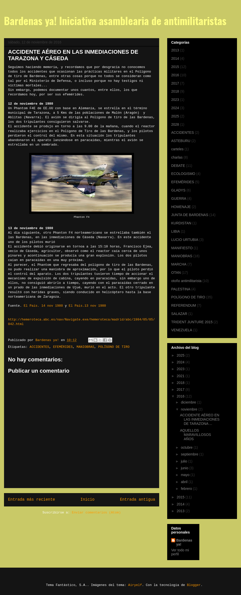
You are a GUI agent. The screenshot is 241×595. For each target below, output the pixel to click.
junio (185, 468)
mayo (185, 475)
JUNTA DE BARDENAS (189, 215)
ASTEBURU (180, 141)
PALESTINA (180, 289)
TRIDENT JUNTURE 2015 (192, 322)
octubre (187, 447)
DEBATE (178, 166)
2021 (181, 376)
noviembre (189, 409)
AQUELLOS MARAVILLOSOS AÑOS (195, 434)
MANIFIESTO (182, 248)
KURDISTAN (181, 223)
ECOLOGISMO (183, 174)
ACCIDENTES (39, 347)
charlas (177, 157)
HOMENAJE (181, 207)
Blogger (194, 585)
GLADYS (178, 190)
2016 (175, 75)
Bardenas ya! (184, 542)
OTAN (176, 273)
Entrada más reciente (31, 499)
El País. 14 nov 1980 (43, 306)
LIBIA (175, 231)
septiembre (190, 454)
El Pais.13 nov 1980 (87, 306)
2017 (175, 83)
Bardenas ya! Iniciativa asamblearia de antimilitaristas (115, 20)
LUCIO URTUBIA (184, 240)
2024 (175, 108)
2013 (175, 50)
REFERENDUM (183, 305)
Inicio (87, 499)
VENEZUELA (181, 330)
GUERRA (178, 198)
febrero (187, 489)
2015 (175, 67)
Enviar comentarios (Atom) (96, 512)
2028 (175, 124)
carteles (177, 149)
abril (184, 482)
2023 (175, 100)
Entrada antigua (137, 499)
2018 (175, 91)
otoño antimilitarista (186, 281)
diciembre (189, 402)
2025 (175, 116)
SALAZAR (179, 314)
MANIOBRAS (85, 347)
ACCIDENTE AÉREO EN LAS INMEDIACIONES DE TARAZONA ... (199, 419)
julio (184, 461)
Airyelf (135, 585)
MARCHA (179, 264)
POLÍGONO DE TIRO (114, 347)
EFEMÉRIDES (63, 347)
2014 (175, 58)
